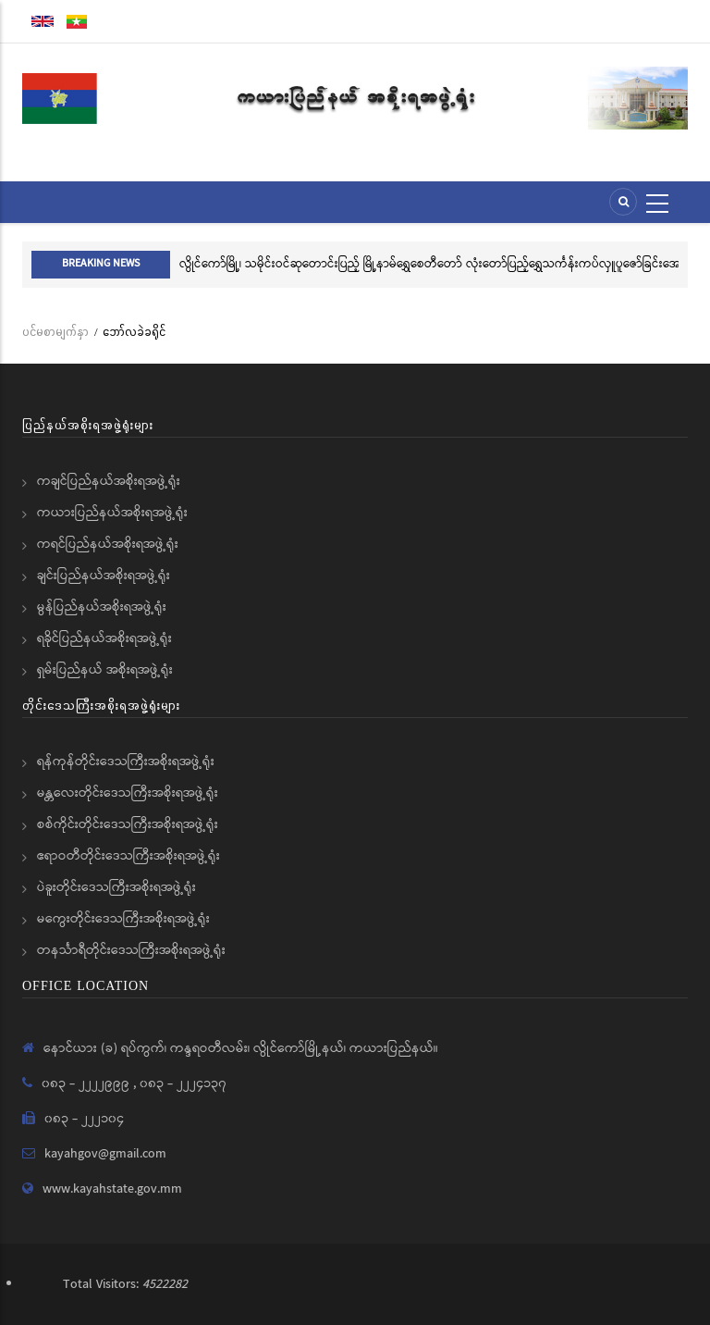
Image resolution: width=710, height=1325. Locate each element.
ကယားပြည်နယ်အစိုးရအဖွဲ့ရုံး (112, 512)
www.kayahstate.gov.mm (112, 1189)
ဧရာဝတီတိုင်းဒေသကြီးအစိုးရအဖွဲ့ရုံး (128, 856)
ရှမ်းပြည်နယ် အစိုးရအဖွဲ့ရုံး (105, 670)
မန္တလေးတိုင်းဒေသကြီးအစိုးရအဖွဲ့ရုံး (127, 793)
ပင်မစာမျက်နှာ (55, 332)
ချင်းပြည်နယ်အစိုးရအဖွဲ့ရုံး (103, 575)
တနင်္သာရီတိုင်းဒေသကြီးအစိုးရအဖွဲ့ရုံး (131, 950)
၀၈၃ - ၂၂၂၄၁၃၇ (183, 1083)
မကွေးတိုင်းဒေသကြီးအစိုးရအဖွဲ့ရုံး (123, 919)
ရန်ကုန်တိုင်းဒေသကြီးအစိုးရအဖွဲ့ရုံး (125, 761)
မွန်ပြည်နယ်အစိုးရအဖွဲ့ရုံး (101, 607)
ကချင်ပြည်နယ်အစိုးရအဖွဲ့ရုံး (108, 481)
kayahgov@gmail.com (105, 1154)
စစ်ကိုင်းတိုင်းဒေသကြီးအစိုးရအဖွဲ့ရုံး (127, 824)
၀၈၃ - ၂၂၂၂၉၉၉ (87, 1083)
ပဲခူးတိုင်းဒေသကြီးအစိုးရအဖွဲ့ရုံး (116, 887)
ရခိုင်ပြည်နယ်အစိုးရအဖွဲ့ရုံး (104, 638)
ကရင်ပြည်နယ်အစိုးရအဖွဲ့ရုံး (107, 544)
